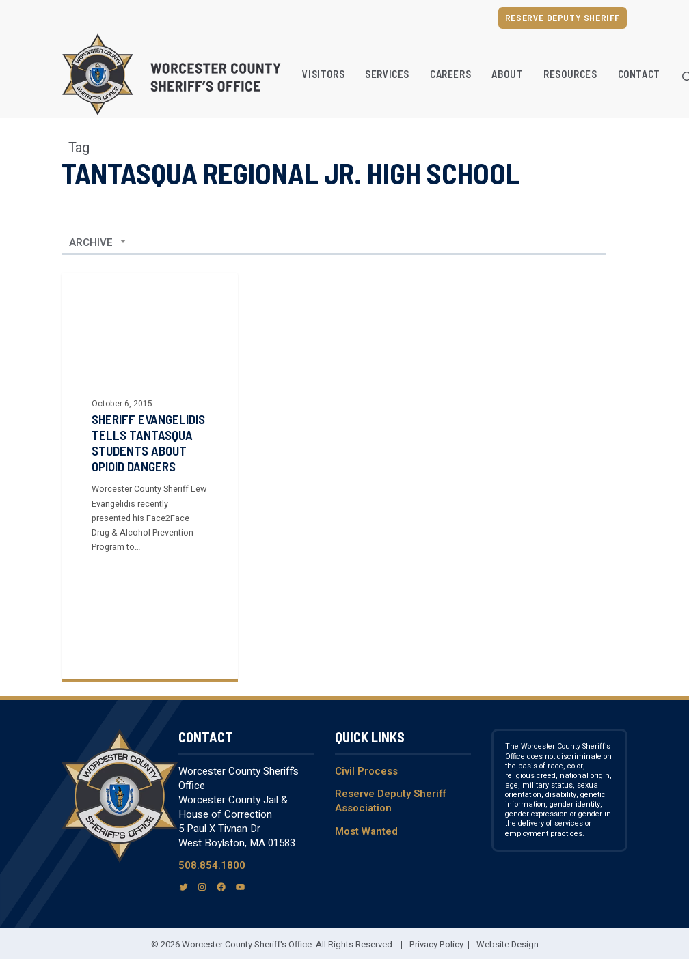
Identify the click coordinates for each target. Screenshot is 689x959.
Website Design (507, 944)
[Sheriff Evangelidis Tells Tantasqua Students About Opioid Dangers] (150, 476)
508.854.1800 (211, 865)
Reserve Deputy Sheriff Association (390, 801)
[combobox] (98, 242)
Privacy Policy (436, 944)
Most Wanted (366, 831)
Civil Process (366, 771)
